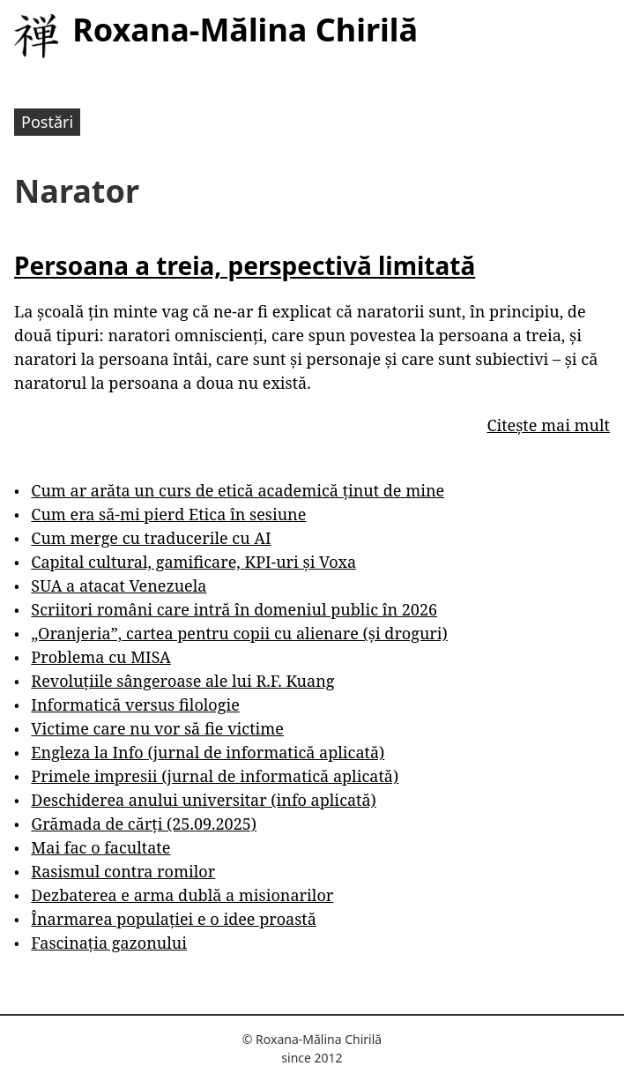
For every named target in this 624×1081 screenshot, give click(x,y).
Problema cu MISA (100, 656)
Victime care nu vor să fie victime (157, 728)
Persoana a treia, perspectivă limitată (244, 265)
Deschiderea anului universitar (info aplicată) (203, 799)
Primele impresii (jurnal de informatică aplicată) (214, 776)
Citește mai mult (548, 425)
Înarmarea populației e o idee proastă (173, 918)
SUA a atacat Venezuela (118, 585)
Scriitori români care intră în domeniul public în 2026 (234, 609)
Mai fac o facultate (100, 847)
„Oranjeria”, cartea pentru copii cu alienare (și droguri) (239, 633)
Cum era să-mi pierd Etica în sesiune (168, 514)
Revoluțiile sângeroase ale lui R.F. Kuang (182, 680)
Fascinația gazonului (109, 942)
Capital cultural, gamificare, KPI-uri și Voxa (193, 561)
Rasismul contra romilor (123, 871)
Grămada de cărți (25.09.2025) (143, 823)
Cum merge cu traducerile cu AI (151, 537)
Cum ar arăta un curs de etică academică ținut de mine (237, 490)
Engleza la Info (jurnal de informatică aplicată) (207, 752)
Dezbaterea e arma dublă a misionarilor (182, 895)
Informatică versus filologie (135, 704)
